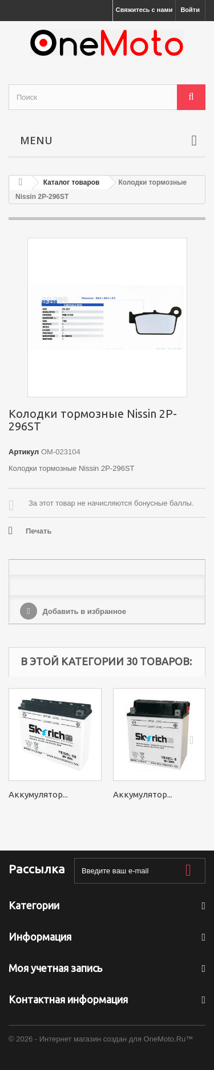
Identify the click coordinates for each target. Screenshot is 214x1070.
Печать (38, 531)
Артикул (24, 451)
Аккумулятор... (38, 794)
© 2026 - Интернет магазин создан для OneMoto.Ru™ (101, 1039)
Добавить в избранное (83, 611)
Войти (190, 9)
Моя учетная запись (55, 968)
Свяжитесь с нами (144, 9)
